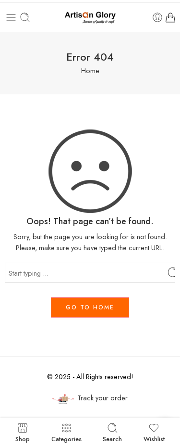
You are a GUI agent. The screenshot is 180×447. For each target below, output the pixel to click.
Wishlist (154, 432)
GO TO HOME (90, 307)
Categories (66, 432)
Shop (22, 432)
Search (112, 432)
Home (90, 70)
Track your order (90, 398)
